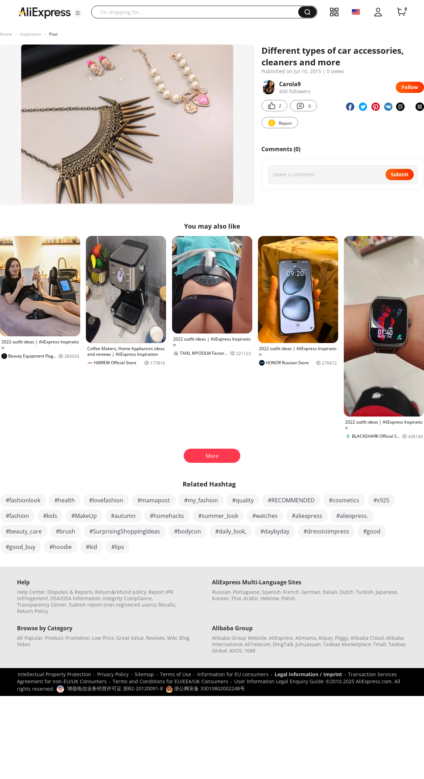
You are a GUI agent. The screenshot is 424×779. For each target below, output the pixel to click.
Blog (184, 638)
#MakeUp (84, 516)
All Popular (30, 638)
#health (64, 500)
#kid (91, 547)
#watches (265, 516)
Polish (288, 598)
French (291, 592)
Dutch (347, 592)
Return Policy (32, 611)
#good (372, 531)
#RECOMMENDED (291, 500)
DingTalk (283, 644)
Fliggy (341, 638)
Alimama (305, 638)
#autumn (123, 516)
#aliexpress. (352, 516)
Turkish (364, 592)
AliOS (235, 650)
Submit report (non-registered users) (112, 604)
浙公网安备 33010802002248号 (205, 688)
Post (53, 34)
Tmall (379, 644)
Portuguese (246, 592)
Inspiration (30, 34)
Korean (220, 598)
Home (6, 34)
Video (23, 644)
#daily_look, (230, 531)
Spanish (271, 592)
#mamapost (153, 500)
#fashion (17, 516)
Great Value (130, 638)
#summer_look (218, 516)
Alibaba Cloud (367, 638)
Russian (221, 592)
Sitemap (144, 674)
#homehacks (167, 516)
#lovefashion (106, 500)
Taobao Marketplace (347, 644)
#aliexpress (307, 516)
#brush (65, 531)
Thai (236, 598)
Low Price (103, 638)
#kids (50, 516)
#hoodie (60, 547)
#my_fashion (201, 500)
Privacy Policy (113, 674)
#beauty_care (24, 531)
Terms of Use (175, 674)
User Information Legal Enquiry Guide (279, 681)
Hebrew (270, 598)
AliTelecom (258, 644)
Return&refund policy (120, 592)
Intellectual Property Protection (54, 674)
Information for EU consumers (233, 674)
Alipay (325, 638)
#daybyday (274, 531)
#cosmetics (344, 500)
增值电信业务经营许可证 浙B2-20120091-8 (115, 688)
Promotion (77, 638)
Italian (330, 592)
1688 (249, 650)
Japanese (386, 592)
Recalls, (167, 604)
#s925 (381, 500)
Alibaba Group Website (239, 638)
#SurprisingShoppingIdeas (124, 531)
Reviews (155, 638)
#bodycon (187, 531)
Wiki (172, 638)
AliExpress (281, 638)
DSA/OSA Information (75, 598)
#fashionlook (23, 500)
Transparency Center (42, 604)
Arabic (251, 598)
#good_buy (20, 547)
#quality (243, 500)
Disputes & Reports (70, 592)
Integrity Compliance (127, 598)
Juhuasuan (308, 644)
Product (54, 638)
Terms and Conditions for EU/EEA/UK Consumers (170, 681)
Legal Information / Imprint (308, 674)
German (310, 592)
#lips (117, 547)
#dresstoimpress (326, 531)
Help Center (31, 592)
